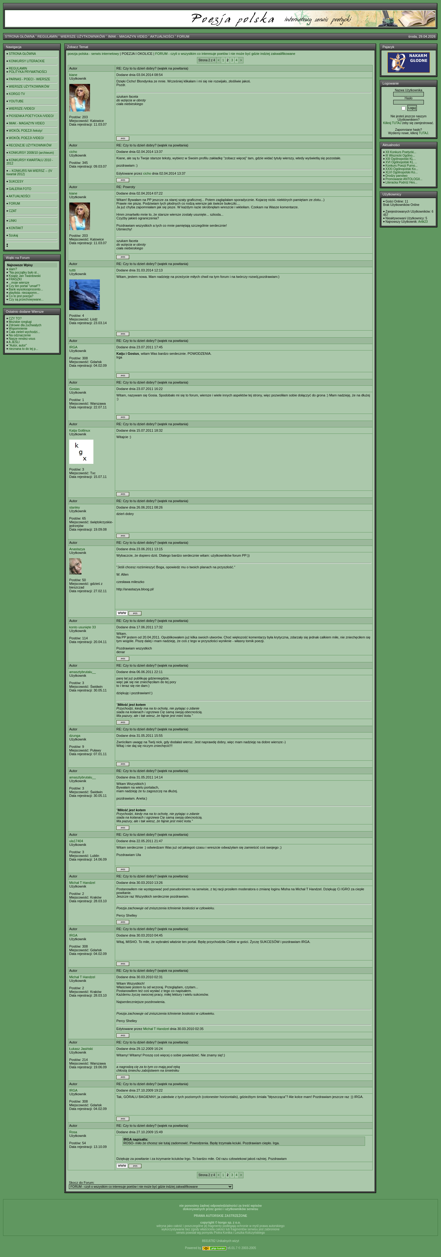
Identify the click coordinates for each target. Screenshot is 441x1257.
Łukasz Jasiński (81, 1049)
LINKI (13, 220)
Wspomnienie (18, 328)
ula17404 (76, 841)
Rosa (73, 1132)
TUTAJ (423, 133)
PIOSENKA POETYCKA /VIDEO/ (31, 116)
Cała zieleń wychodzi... (24, 332)
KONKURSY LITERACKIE (27, 61)
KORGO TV (17, 94)
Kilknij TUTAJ (392, 123)
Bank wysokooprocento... (26, 289)
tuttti (72, 270)
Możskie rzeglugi (20, 322)
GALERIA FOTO (20, 189)
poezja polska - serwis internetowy (93, 53)
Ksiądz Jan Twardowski (25, 276)
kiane (73, 75)
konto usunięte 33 (82, 627)
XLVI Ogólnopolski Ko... (402, 172)
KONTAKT (16, 228)
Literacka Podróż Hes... (401, 182)
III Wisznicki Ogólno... (400, 155)
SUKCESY (16, 181)
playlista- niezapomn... (24, 292)
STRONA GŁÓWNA (20, 36)
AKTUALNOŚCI (162, 36)
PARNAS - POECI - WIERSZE (29, 79)
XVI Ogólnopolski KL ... (401, 162)
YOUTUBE (16, 101)
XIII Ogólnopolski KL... (401, 159)
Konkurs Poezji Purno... (402, 165)
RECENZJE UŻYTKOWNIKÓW (30, 145)
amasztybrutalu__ (82, 672)
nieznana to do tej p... (23, 348)
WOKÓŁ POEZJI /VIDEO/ (26, 138)
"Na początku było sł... (24, 272)
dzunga (74, 735)
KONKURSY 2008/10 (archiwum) (31, 152)
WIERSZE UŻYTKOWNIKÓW (83, 36)
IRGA (73, 347)
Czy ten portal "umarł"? (24, 286)
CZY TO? (15, 318)
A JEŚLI (14, 342)
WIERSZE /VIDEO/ (22, 108)
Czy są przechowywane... (26, 299)
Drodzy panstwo (397, 175)
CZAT (13, 211)
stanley (74, 507)
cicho (73, 151)
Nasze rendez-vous (22, 338)
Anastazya (77, 549)
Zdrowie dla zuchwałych (25, 325)
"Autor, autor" (18, 345)
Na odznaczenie (20, 335)
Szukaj (13, 235)
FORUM (183, 36)
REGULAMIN (47, 36)
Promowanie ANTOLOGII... (404, 179)
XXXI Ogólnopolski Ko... (402, 169)
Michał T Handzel (82, 882)
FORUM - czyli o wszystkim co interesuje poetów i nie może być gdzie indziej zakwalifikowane (225, 53)
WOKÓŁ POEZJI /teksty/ (25, 130)
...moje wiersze (19, 282)
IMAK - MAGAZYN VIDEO (127, 36)
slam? (13, 269)
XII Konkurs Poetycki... (401, 152)
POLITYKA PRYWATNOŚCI (28, 72)
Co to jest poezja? (21, 296)
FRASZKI (15, 279)
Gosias (74, 389)
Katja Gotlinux (79, 430)
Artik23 (423, 221)
